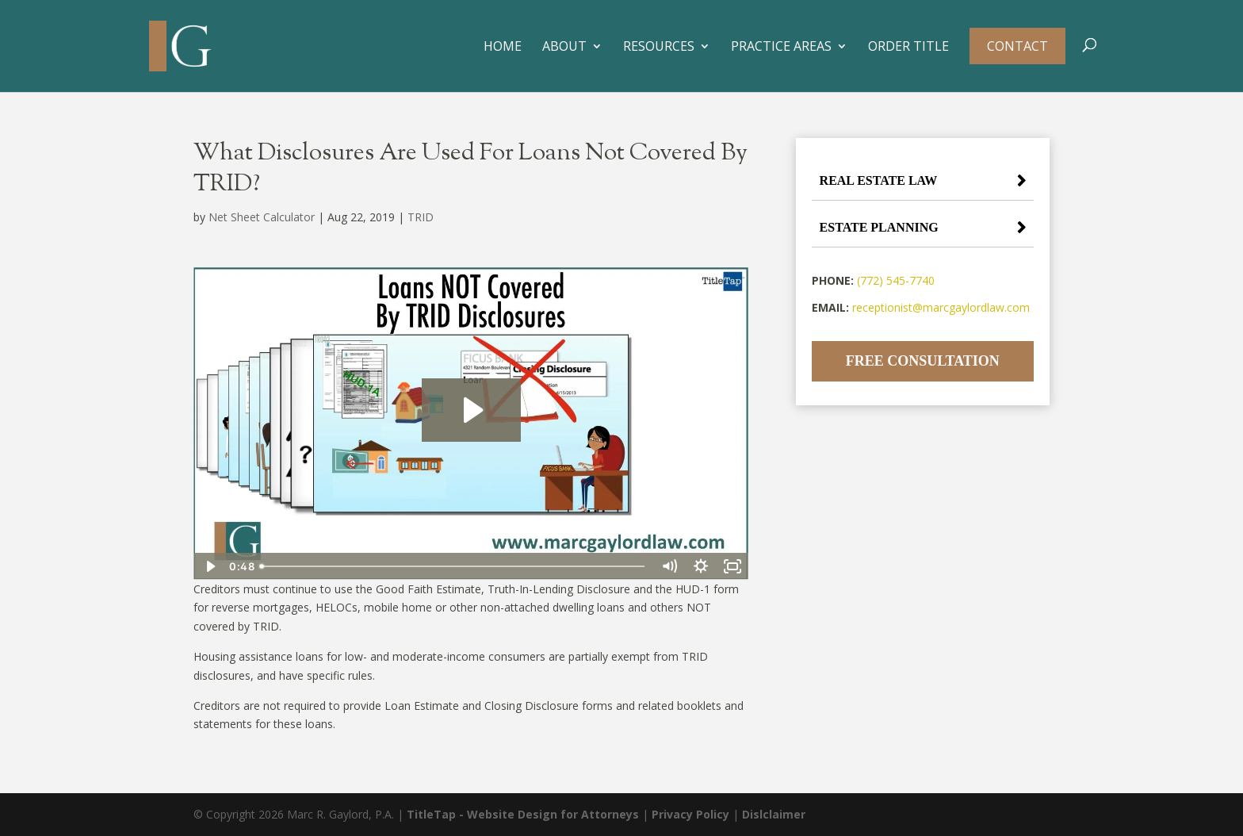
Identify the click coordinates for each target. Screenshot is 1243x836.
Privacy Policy (690, 814)
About (564, 47)
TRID (420, 216)
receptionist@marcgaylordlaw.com (941, 307)
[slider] (453, 566)
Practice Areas (781, 47)
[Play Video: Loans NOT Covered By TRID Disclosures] (471, 410)
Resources (658, 47)
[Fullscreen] (732, 566)
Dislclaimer (773, 814)
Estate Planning (879, 227)
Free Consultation (923, 361)
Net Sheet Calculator (261, 216)
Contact (1017, 46)
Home (503, 47)
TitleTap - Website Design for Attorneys (523, 814)
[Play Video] (209, 566)
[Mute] (669, 566)
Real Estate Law (879, 180)
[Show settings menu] (701, 566)
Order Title (908, 47)
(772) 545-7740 (896, 280)
